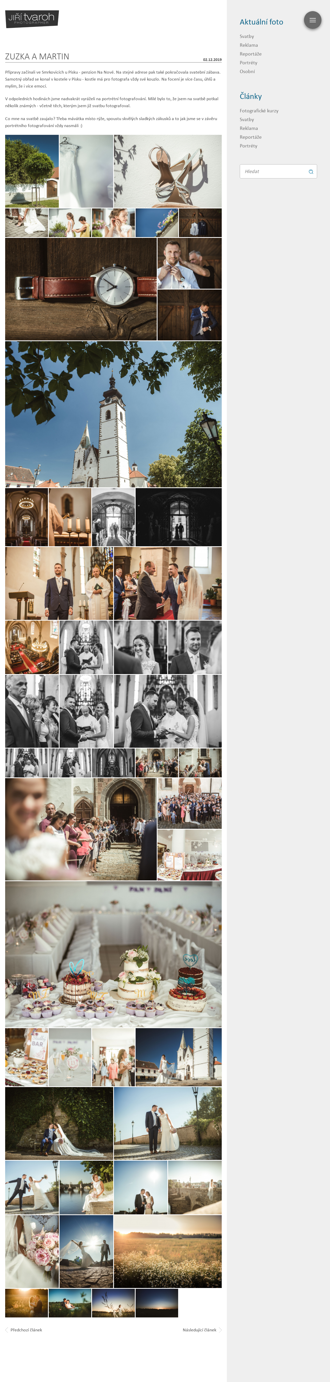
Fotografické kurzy (259, 110)
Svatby (247, 36)
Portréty (248, 62)
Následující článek (202, 1330)
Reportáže (251, 53)
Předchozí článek (23, 1330)
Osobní (247, 71)
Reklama (249, 44)
